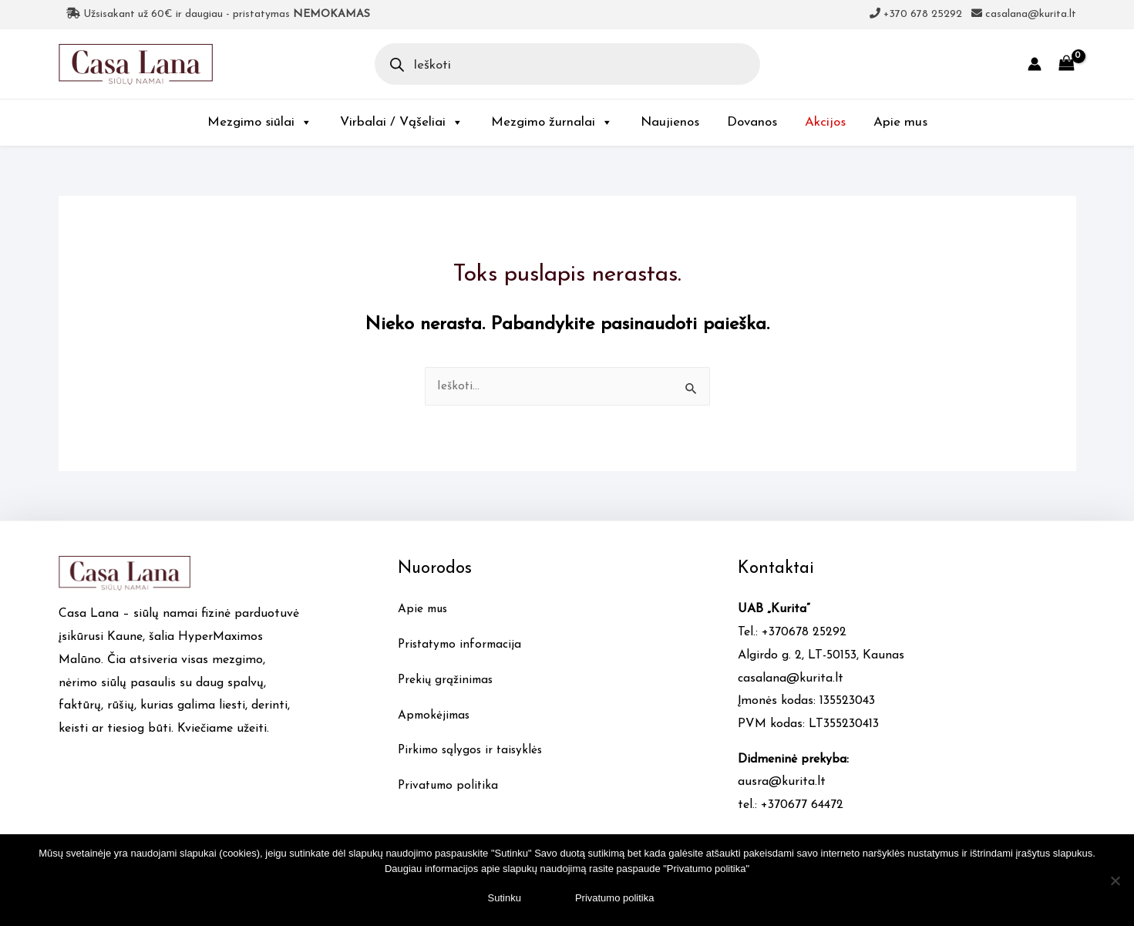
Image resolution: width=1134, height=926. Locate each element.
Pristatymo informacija (462, 644)
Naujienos (670, 122)
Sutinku (504, 898)
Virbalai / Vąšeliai (401, 122)
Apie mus (900, 122)
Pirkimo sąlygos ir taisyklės (473, 750)
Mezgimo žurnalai (552, 122)
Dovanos (752, 122)
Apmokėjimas (435, 715)
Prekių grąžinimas (447, 680)
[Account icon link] (1034, 64)
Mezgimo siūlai (259, 122)
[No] (1114, 880)
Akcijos (825, 122)
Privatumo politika (450, 786)
